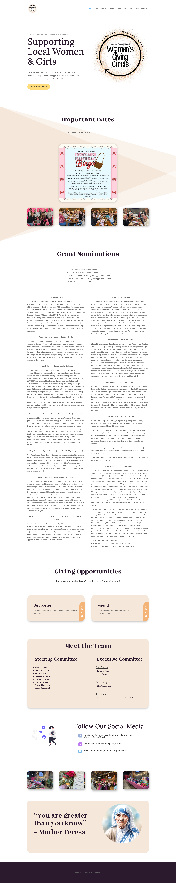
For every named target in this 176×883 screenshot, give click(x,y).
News (119, 9)
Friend (103, 605)
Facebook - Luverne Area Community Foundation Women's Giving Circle (108, 736)
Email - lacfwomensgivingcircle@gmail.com (105, 750)
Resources (128, 9)
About (103, 9)
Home (90, 9)
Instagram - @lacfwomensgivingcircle (102, 743)
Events (111, 9)
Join (96, 9)
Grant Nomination (142, 9)
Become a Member (38, 86)
